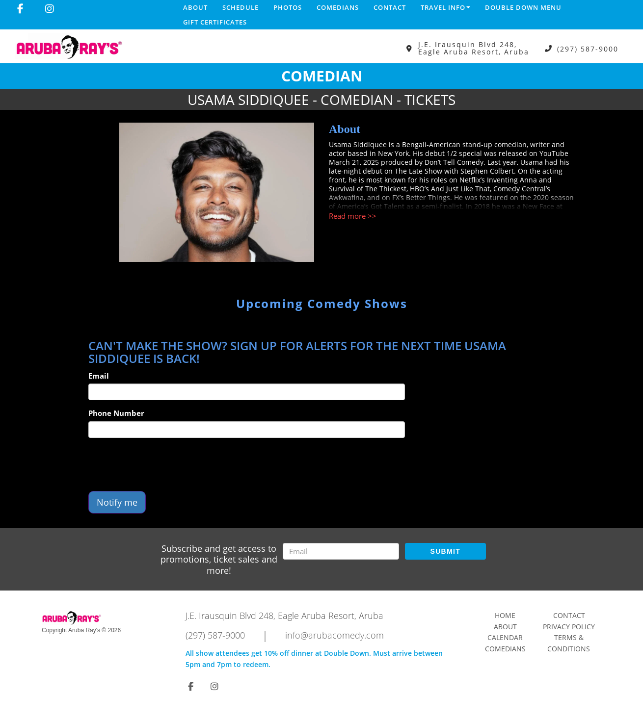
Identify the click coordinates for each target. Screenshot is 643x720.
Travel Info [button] (445, 7)
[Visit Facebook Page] (20, 9)
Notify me (117, 502)
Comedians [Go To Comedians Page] (505, 648)
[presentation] (163, 464)
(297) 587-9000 (587, 48)
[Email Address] (341, 551)
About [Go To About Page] (505, 626)
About (195, 7)
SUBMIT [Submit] (445, 551)
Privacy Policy (569, 626)
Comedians (338, 7)
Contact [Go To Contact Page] (569, 615)
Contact (390, 7)
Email (98, 376)
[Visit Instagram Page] (49, 9)
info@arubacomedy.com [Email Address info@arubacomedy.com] (334, 635)
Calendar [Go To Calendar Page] (505, 637)
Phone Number (116, 413)
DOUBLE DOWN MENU (523, 7)
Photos (287, 7)
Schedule (240, 7)
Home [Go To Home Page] (505, 615)
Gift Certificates (215, 22)
